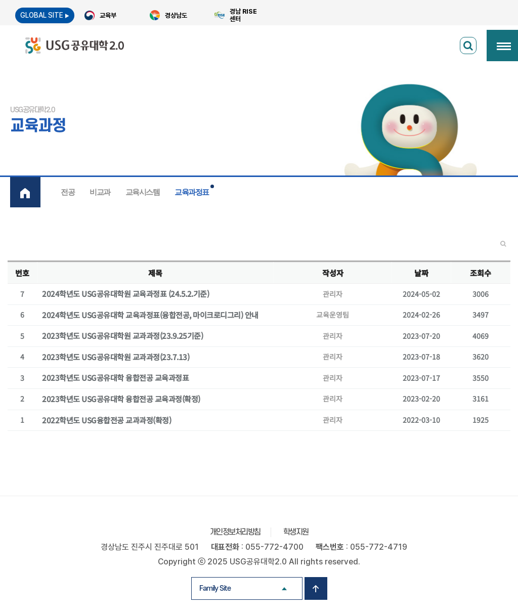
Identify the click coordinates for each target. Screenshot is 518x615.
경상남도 (176, 15)
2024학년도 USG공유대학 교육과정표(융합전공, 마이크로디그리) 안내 (150, 315)
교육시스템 (142, 192)
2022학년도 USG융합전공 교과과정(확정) (106, 420)
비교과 (100, 192)
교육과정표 (192, 192)
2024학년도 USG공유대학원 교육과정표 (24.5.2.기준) (125, 294)
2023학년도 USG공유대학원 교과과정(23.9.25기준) (122, 336)
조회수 (480, 273)
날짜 (421, 273)
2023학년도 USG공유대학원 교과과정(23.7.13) (115, 357)
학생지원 (296, 532)
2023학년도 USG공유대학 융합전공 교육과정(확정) (121, 399)
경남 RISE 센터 (243, 15)
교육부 (108, 15)
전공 (67, 192)
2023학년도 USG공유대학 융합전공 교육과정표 (115, 378)
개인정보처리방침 (235, 532)
